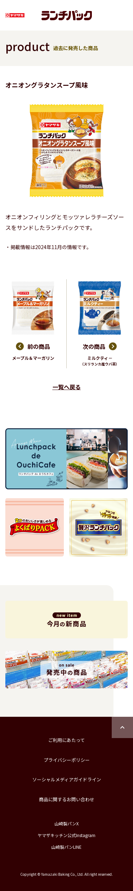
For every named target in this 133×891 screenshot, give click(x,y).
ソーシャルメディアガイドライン (66, 779)
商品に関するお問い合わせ (66, 799)
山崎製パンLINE (66, 847)
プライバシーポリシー (67, 760)
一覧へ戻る (66, 387)
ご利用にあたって (66, 740)
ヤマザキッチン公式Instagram (66, 835)
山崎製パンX (67, 823)
